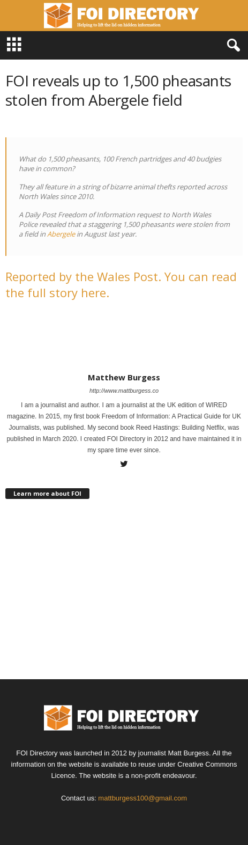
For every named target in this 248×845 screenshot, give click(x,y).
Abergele (62, 234)
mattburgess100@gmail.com (142, 798)
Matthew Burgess (124, 377)
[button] (231, 45)
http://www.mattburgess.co (124, 390)
